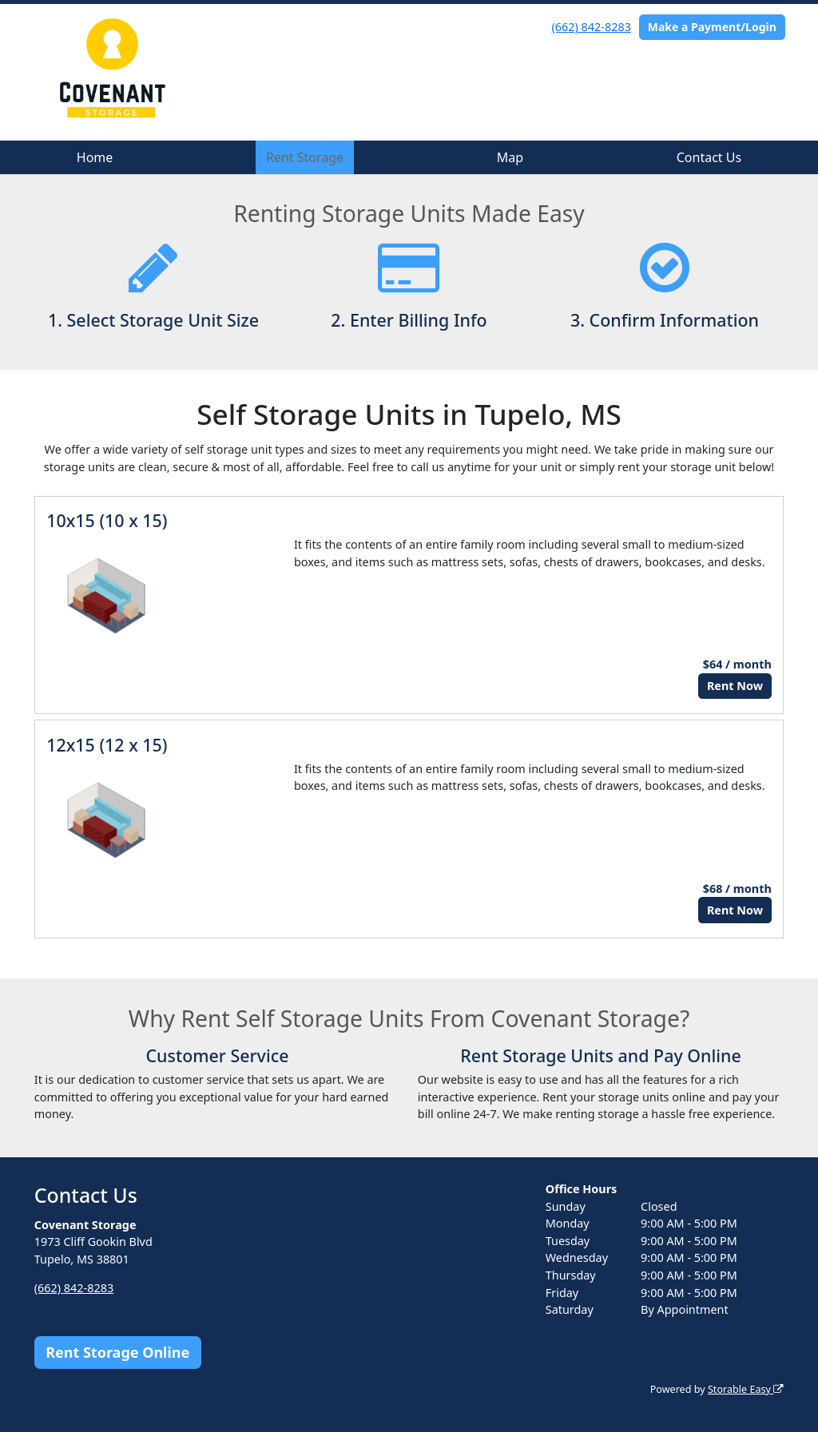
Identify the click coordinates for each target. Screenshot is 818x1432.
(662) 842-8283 (591, 26)
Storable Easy (746, 1389)
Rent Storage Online (117, 1352)
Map (510, 157)
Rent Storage (304, 157)
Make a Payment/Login (712, 26)
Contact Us (709, 157)
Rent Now (735, 685)
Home (95, 157)
